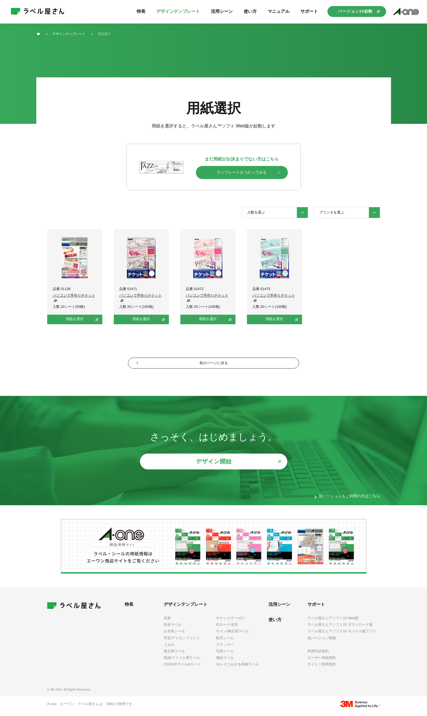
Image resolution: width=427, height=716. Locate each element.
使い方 (275, 623)
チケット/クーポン (231, 622)
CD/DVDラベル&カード (182, 668)
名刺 (167, 622)
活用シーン (279, 608)
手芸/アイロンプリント (182, 642)
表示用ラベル (174, 655)
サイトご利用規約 (321, 668)
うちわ (169, 648)
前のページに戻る (213, 364)
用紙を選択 (74, 319)
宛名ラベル (172, 629)
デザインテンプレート (185, 608)
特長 (129, 608)
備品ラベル (225, 661)
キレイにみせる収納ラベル (237, 668)
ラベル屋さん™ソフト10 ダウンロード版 (340, 629)
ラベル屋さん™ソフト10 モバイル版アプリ (341, 635)
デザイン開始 (213, 465)
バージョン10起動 (355, 11)
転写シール (225, 642)
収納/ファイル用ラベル (182, 661)
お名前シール (174, 635)
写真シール (225, 655)
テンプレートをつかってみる (242, 172)
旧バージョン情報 (321, 642)
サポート (316, 608)
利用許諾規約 (318, 655)
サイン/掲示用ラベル (232, 635)
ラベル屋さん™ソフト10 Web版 (333, 622)
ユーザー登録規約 (321, 662)
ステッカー (225, 648)
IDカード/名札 (227, 629)
